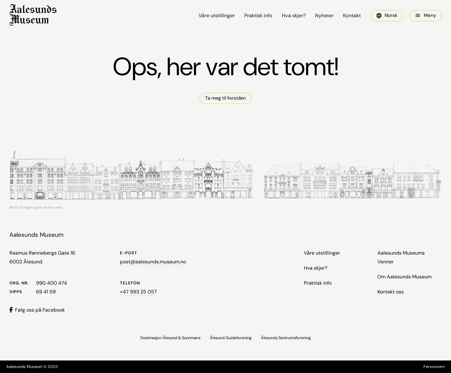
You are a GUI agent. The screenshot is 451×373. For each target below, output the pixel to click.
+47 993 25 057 (138, 291)
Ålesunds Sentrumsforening (286, 337)
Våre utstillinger (217, 16)
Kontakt (352, 16)
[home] (32, 15)
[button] (386, 15)
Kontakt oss (390, 291)
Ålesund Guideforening (230, 337)
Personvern (434, 366)
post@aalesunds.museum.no (153, 261)
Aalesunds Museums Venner (401, 257)
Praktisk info (258, 16)
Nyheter (324, 16)
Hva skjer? (294, 16)
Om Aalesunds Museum (404, 276)
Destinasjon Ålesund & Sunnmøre (170, 337)
